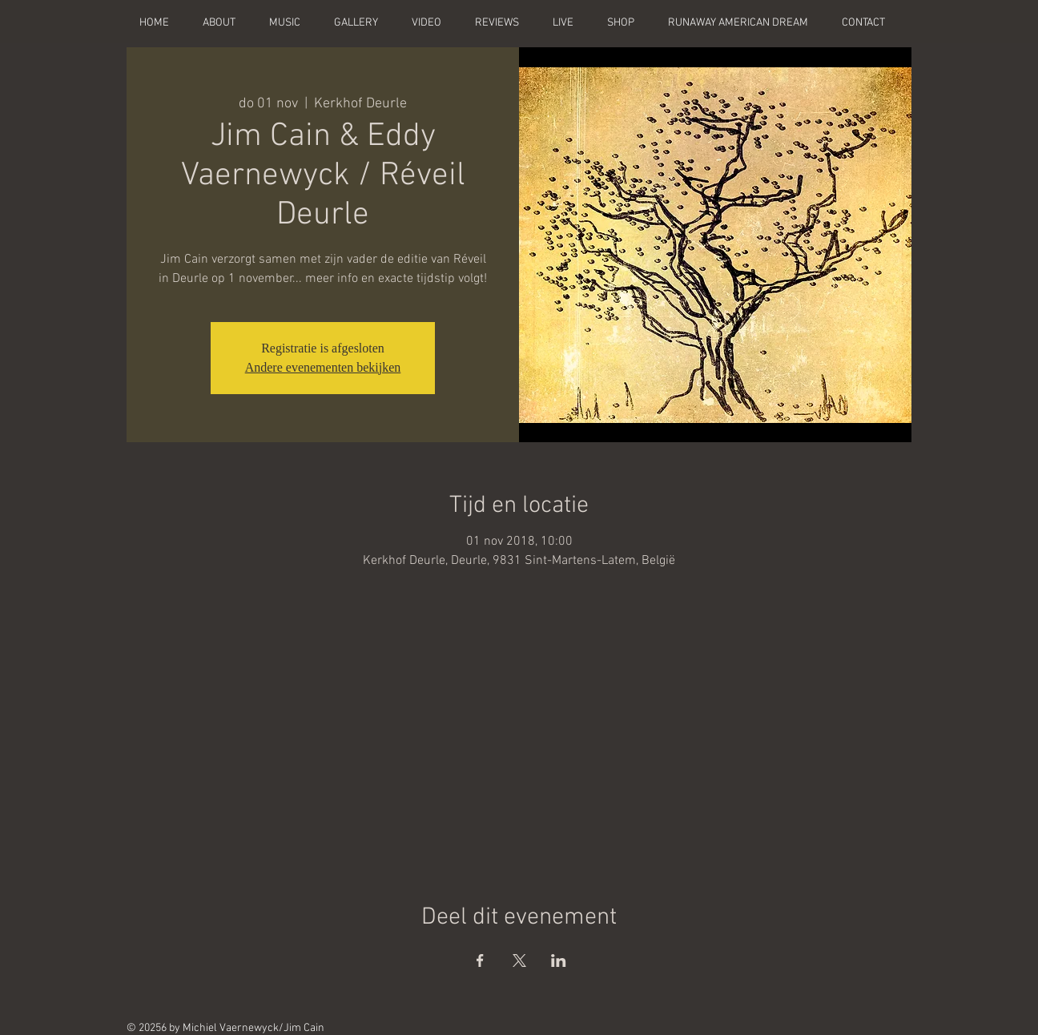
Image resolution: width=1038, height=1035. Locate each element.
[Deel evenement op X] (519, 960)
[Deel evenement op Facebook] (480, 960)
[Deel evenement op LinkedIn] (558, 960)
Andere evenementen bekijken (323, 367)
